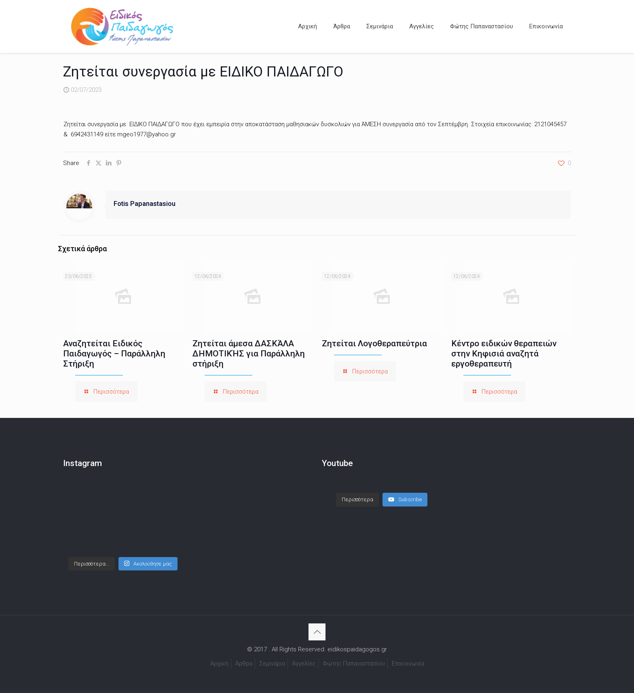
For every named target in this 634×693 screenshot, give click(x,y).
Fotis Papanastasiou (144, 204)
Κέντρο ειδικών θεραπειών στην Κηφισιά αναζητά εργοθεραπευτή (503, 354)
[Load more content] (357, 500)
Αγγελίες (304, 663)
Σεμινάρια (272, 663)
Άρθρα (243, 663)
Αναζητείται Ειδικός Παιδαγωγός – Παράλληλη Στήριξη (114, 354)
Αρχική (219, 663)
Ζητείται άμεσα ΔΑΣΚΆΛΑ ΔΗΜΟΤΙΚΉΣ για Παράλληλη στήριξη (248, 354)
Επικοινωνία (408, 663)
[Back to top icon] (317, 631)
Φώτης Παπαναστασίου (354, 663)
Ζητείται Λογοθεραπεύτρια (374, 343)
